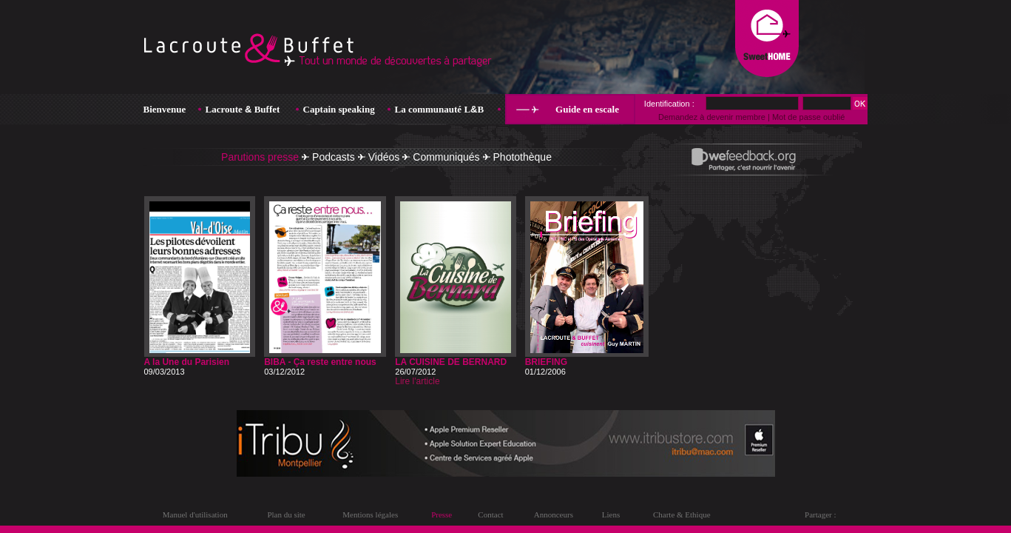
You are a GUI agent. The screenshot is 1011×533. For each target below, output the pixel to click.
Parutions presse (260, 157)
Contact (490, 514)
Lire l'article (417, 381)
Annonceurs (553, 514)
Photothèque (522, 157)
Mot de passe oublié (808, 117)
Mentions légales (370, 514)
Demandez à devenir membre (711, 117)
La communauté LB (439, 109)
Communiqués (446, 157)
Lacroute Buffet (243, 109)
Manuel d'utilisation (195, 514)
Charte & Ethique (682, 514)
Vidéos (384, 157)
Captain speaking (339, 109)
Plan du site (286, 514)
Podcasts (333, 157)
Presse (441, 514)
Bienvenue (164, 109)
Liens (611, 514)
